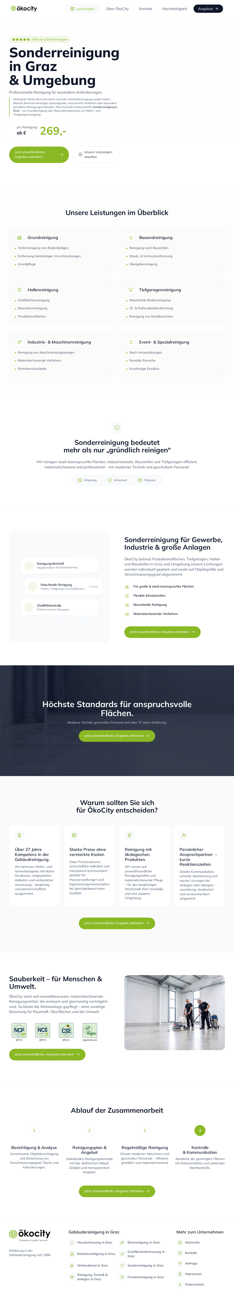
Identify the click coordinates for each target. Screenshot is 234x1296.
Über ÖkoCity (117, 8)
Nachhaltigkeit (174, 8)
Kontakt (145, 8)
